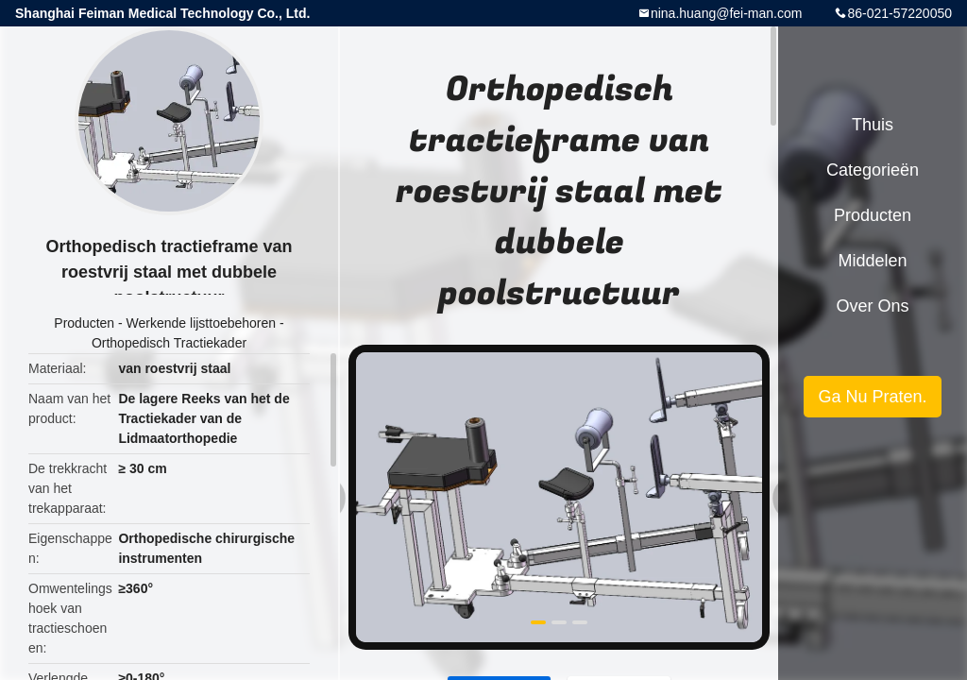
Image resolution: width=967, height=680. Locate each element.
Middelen (872, 260)
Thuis (872, 124)
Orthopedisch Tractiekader (169, 342)
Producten (84, 323)
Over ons (872, 306)
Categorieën (872, 170)
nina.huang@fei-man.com (727, 13)
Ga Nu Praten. (872, 396)
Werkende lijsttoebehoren (202, 323)
